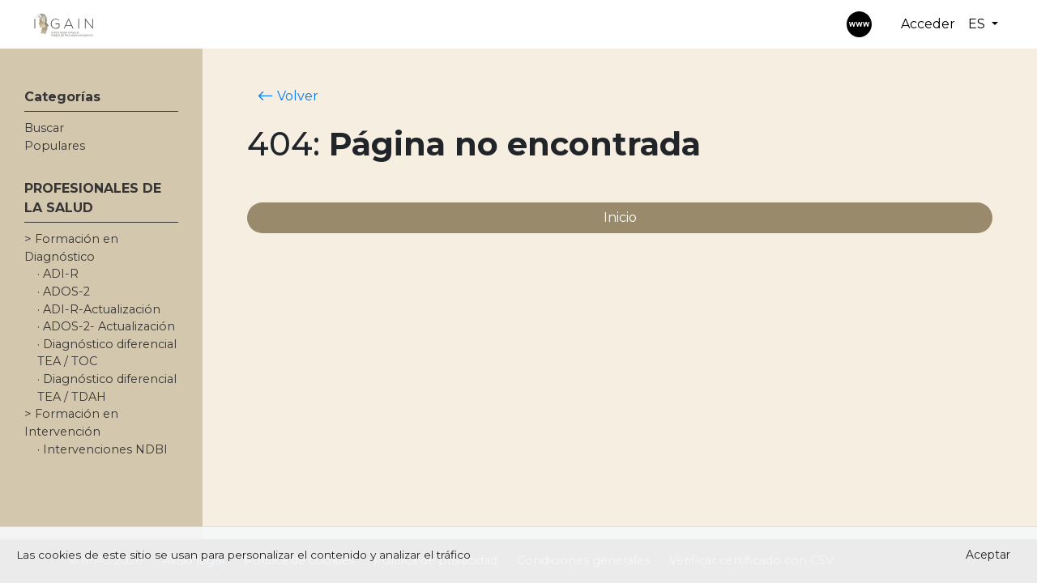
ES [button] (978, 24)
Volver (288, 95)
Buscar (44, 128)
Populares (54, 145)
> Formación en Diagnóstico (71, 248)
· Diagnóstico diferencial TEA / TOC (107, 353)
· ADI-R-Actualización (98, 309)
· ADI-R (58, 273)
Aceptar (988, 554)
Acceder (928, 24)
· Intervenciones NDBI (102, 449)
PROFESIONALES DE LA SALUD (92, 198)
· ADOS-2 (63, 291)
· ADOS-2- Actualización (106, 326)
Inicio (620, 217)
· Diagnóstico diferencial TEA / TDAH (107, 388)
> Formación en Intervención (71, 422)
